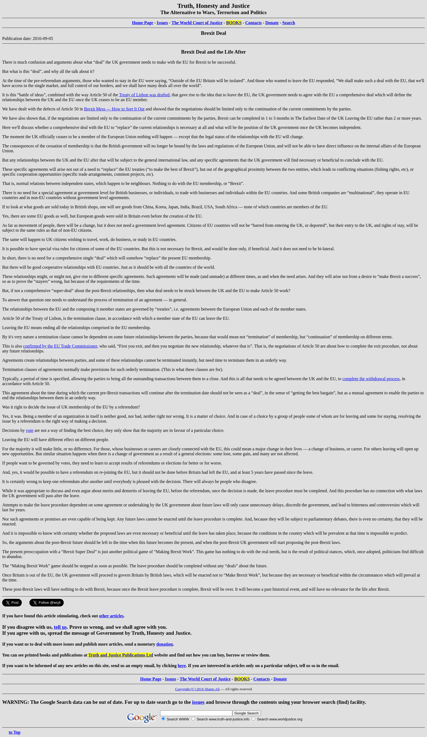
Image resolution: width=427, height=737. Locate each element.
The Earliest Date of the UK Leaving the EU (334, 118)
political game (135, 551)
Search (288, 22)
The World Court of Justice (197, 22)
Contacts (253, 22)
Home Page (142, 22)
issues (198, 702)
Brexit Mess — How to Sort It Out (114, 109)
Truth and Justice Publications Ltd (120, 655)
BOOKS (234, 22)
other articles (111, 616)
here (182, 665)
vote (29, 430)
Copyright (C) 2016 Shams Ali (197, 689)
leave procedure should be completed (169, 565)
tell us (60, 627)
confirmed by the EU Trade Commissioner (60, 346)
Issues (162, 22)
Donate (272, 22)
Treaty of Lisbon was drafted (144, 94)
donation (164, 644)
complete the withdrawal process (371, 378)
